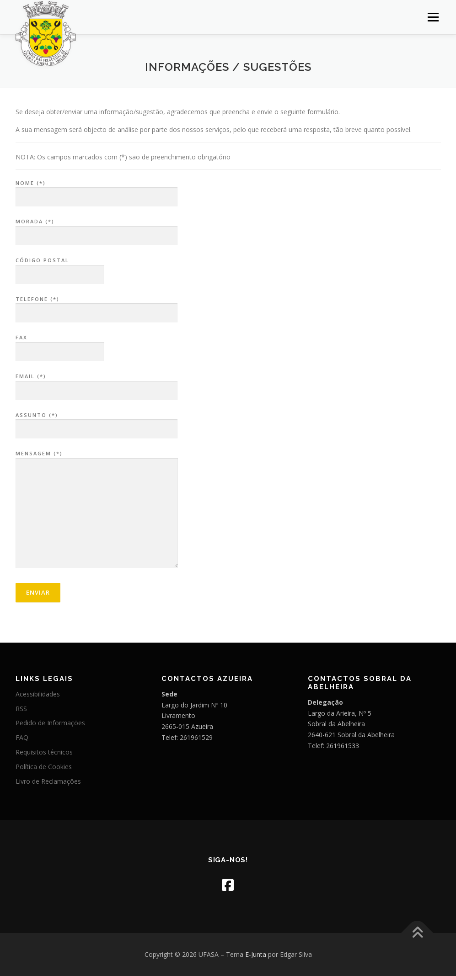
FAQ (22, 737)
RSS (21, 708)
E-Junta (255, 954)
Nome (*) (96, 190)
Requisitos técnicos (44, 752)
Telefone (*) (96, 306)
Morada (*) (96, 229)
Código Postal (60, 268)
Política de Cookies (44, 766)
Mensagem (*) (97, 510)
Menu (433, 17)
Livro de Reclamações (48, 781)
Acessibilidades (38, 694)
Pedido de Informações (50, 722)
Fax (60, 345)
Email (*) (96, 384)
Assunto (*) (96, 422)
